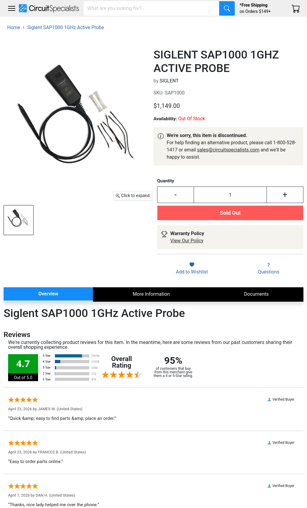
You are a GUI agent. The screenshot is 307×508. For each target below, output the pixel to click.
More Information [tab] (151, 294)
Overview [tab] (48, 294)
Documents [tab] (256, 294)
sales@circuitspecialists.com (228, 150)
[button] (11, 8)
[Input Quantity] (230, 195)
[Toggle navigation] (11, 8)
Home (13, 27)
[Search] (151, 8)
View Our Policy (187, 241)
